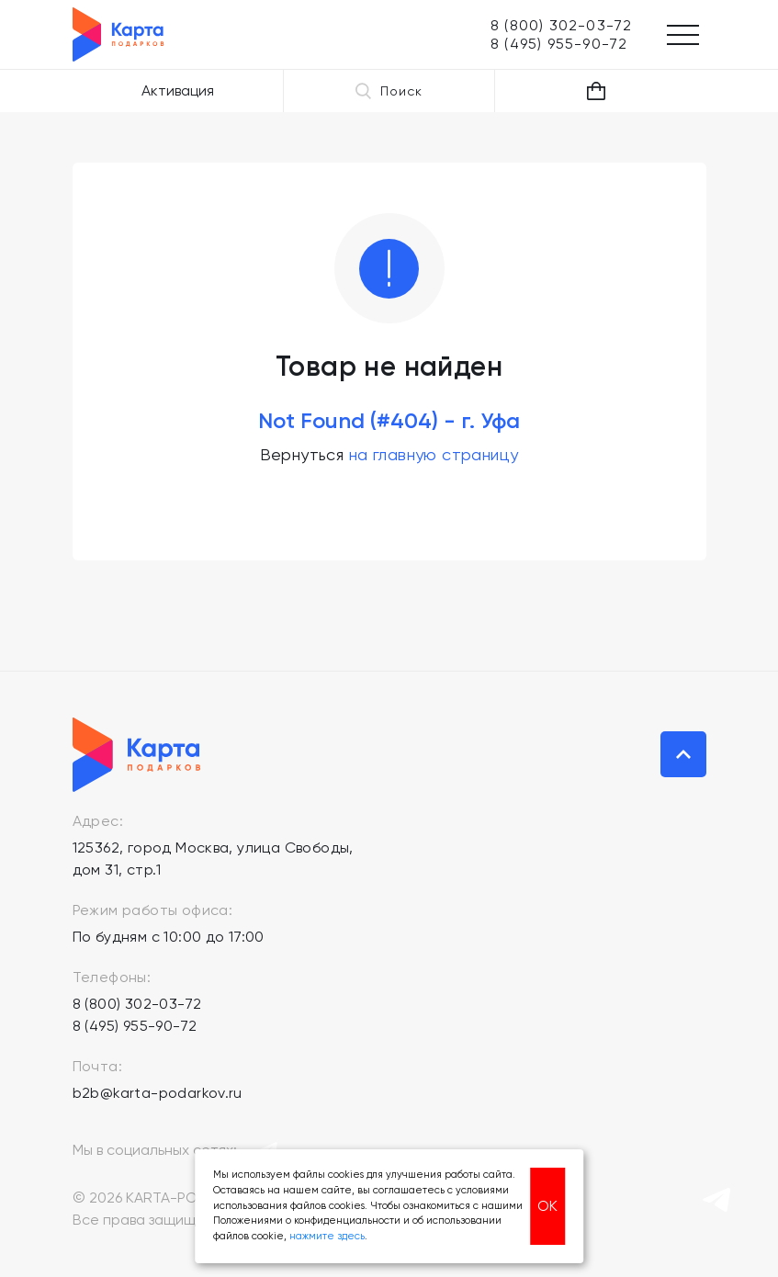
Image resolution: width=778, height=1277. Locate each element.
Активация (177, 90)
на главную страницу (434, 454)
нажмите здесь (327, 1236)
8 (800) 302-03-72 (137, 1003)
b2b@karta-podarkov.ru (157, 1093)
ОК (547, 1206)
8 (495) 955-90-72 (135, 1025)
